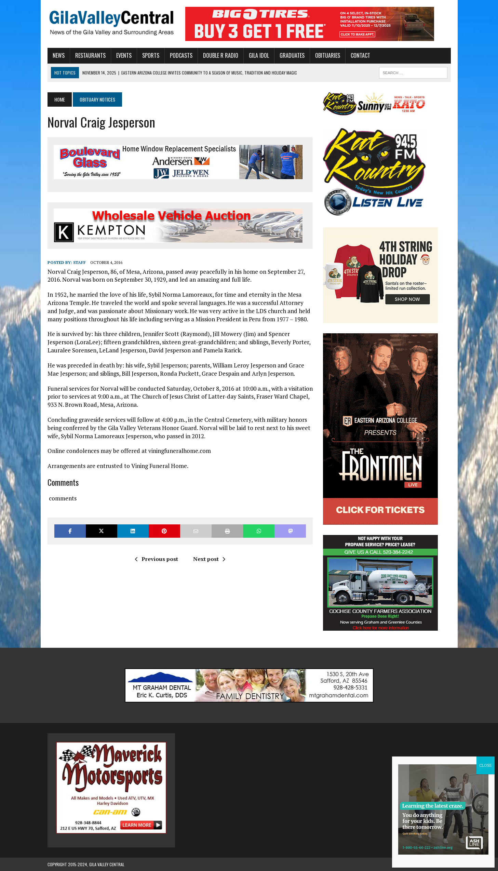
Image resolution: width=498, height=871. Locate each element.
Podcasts (181, 55)
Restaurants (90, 55)
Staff (79, 262)
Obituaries (327, 55)
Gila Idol (259, 55)
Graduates (292, 55)
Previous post (156, 559)
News (59, 55)
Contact (360, 55)
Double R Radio (220, 55)
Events (124, 55)
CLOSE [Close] (485, 765)
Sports (150, 55)
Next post (209, 559)
